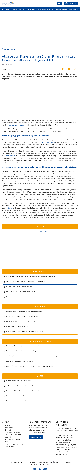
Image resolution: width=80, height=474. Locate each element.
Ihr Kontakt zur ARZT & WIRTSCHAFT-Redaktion (13, 433)
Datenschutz (58, 462)
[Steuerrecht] (23, 9)
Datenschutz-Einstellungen (40, 464)
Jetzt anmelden (36, 437)
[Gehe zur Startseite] (6, 9)
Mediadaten (9, 428)
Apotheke (9, 208)
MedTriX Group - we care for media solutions (14, 445)
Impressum (31, 462)
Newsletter (8, 430)
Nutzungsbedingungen (44, 462)
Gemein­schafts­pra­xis (47, 142)
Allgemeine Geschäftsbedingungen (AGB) (13, 439)
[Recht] (15, 9)
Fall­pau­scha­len (10, 156)
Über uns (8, 425)
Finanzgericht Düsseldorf (16, 125)
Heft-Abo (68, 462)
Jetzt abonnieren (39, 231)
